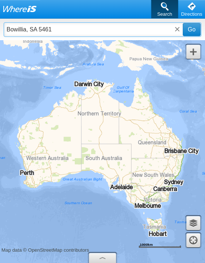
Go (192, 29)
